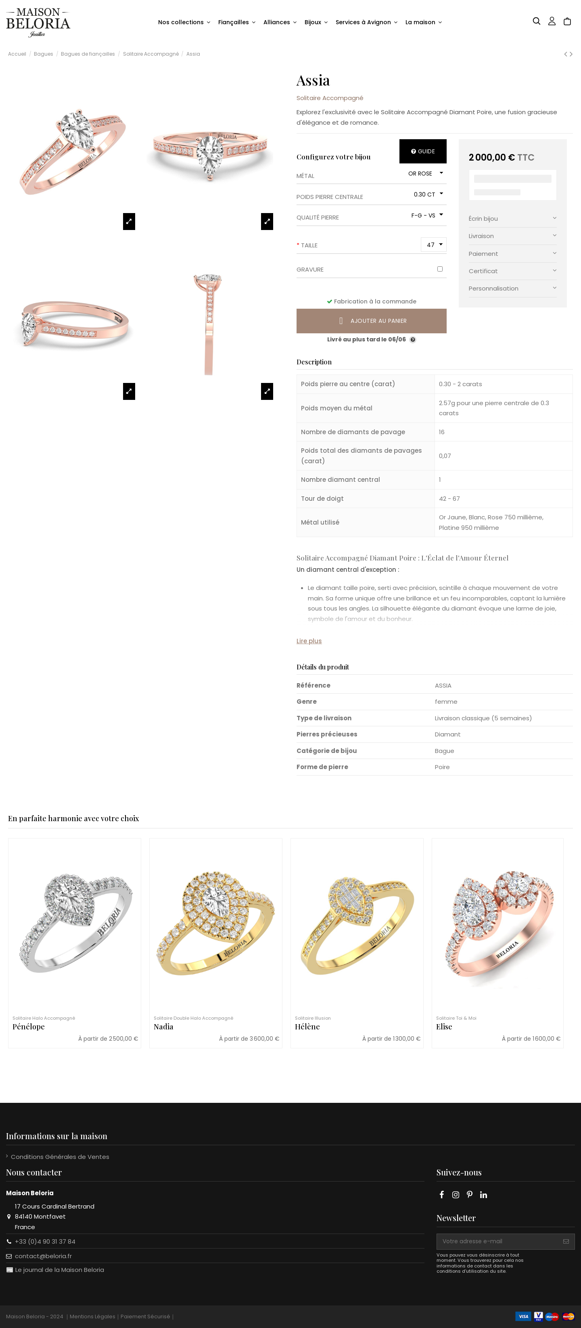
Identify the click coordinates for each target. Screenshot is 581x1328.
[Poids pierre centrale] (427, 194)
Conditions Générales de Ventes (60, 1156)
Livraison (513, 235)
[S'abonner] (566, 1241)
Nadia (163, 1026)
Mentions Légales (92, 1316)
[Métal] (425, 173)
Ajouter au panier (371, 321)
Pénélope (29, 1026)
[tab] (513, 219)
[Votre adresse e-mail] (497, 1241)
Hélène (307, 1026)
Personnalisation (513, 288)
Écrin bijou (513, 218)
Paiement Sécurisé (145, 1316)
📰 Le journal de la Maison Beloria (55, 1269)
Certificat (513, 270)
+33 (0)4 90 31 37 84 (45, 1241)
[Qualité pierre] (426, 215)
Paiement (513, 253)
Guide (423, 151)
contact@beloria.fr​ (43, 1256)
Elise (444, 1026)
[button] (184, 23)
